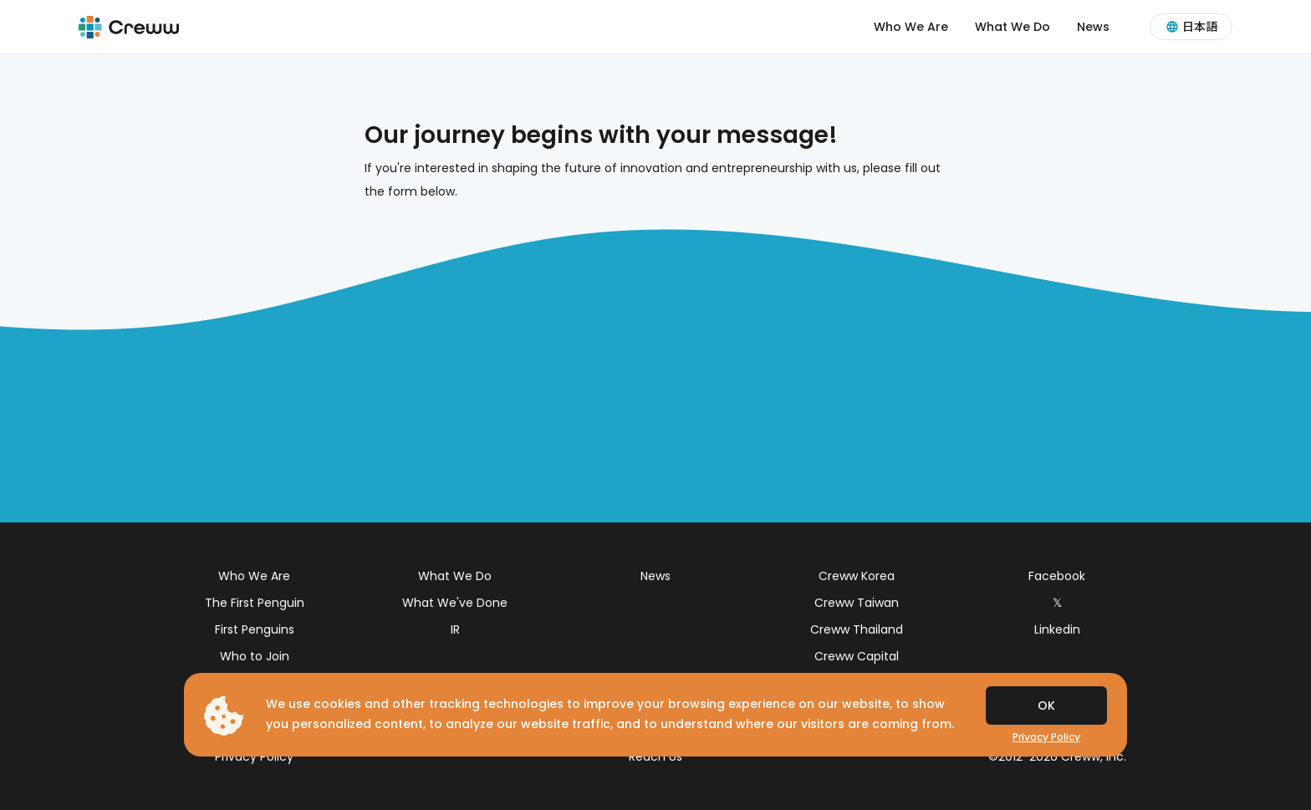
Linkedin (1057, 629)
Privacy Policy (254, 756)
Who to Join (254, 656)
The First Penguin (254, 602)
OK (1046, 705)
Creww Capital (856, 656)
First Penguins (254, 629)
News (1093, 26)
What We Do (1012, 26)
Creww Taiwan (856, 602)
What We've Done (455, 602)
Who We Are (911, 26)
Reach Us (655, 756)
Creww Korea (857, 576)
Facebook (1056, 576)
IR (455, 629)
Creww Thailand (856, 629)
